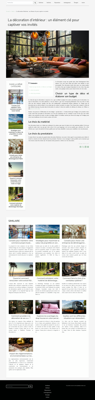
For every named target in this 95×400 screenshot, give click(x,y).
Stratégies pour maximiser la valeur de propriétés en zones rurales (16, 133)
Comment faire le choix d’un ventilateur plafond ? (74, 279)
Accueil (8, 11)
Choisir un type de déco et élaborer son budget (40, 87)
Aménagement (67, 3)
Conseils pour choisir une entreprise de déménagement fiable (16, 157)
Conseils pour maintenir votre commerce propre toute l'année (15, 108)
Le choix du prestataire (34, 93)
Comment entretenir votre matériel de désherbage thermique (16, 205)
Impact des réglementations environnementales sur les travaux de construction (21, 355)
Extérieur (41, 3)
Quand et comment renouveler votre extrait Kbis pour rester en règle (16, 181)
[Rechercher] (20, 2)
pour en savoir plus (35, 109)
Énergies (76, 3)
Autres (83, 3)
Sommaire (33, 83)
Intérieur (49, 3)
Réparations (57, 3)
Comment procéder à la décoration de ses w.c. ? (20, 317)
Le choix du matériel (34, 90)
